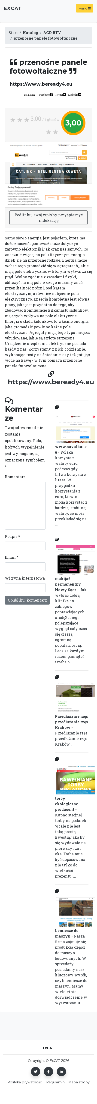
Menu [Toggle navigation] (85, 8)
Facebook (44, 94)
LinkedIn (73, 94)
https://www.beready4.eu (51, 382)
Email (11, 557)
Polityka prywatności (24, 1082)
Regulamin (55, 1082)
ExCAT (12, 8)
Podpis (12, 536)
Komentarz (15, 476)
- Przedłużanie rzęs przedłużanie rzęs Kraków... (71, 714)
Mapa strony (79, 1082)
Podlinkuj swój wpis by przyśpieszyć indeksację (49, 217)
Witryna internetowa (25, 578)
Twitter (59, 94)
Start (13, 32)
